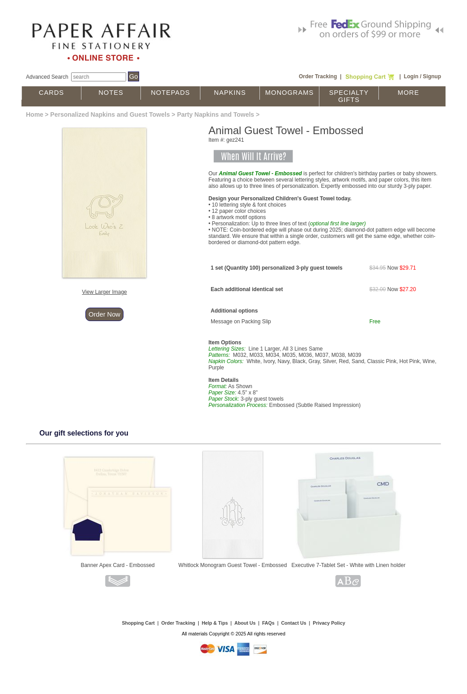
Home (34, 114)
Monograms (289, 92)
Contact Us (293, 623)
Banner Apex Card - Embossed (117, 565)
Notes (110, 92)
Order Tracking (318, 76)
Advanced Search (47, 77)
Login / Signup (422, 76)
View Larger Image (104, 292)
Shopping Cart (138, 623)
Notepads (170, 92)
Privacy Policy (329, 623)
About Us (244, 623)
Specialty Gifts (349, 96)
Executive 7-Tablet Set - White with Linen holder (349, 565)
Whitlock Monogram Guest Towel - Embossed (232, 565)
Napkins (230, 92)
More (408, 92)
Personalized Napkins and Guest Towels (110, 114)
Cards (51, 92)
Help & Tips (215, 623)
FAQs (268, 623)
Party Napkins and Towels (215, 114)
